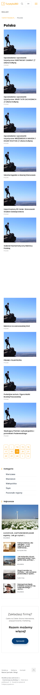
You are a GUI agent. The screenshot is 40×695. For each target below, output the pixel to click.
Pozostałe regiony (14, 492)
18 (11, 451)
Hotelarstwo (22, 550)
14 (17, 447)
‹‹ (6, 447)
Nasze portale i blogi (9, 672)
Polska (6, 65)
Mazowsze (10, 479)
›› (28, 456)
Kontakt (22, 670)
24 (17, 456)
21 (28, 451)
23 (11, 456)
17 (6, 451)
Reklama (14, 670)
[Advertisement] (20, 274)
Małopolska (11, 483)
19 (17, 451)
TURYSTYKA (20, 578)
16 (28, 447)
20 (23, 451)
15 (23, 447)
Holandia (6, 538)
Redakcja (5, 670)
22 (6, 456)
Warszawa (10, 474)
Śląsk (8, 488)
